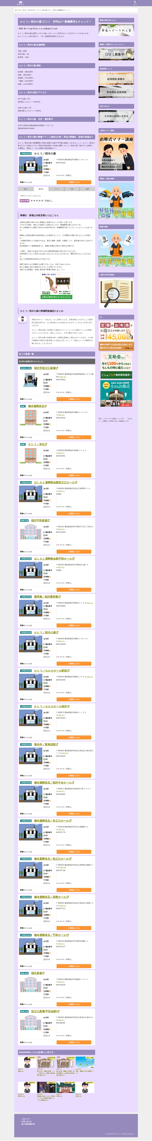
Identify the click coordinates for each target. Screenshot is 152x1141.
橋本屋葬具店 (36, 406)
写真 (72, 189)
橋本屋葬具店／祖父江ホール (51, 859)
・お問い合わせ (26, 1122)
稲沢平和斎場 (39, 520)
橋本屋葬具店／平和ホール (50, 935)
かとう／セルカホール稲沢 (50, 706)
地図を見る (63, 377)
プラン (56, 189)
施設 (25, 189)
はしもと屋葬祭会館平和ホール (53, 558)
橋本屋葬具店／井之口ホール (51, 821)
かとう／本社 (36, 444)
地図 (87, 189)
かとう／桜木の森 (45, 632)
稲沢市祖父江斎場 (44, 368)
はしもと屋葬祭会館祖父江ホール (54, 482)
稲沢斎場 (36, 973)
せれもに (118, 1134)
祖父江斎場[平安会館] (44, 1011)
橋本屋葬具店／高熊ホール (50, 897)
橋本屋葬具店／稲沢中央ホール (53, 782)
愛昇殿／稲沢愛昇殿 (46, 596)
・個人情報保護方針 (27, 1124)
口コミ (41, 189)
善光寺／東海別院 (44, 744)
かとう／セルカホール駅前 (50, 670)
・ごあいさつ (25, 1119)
